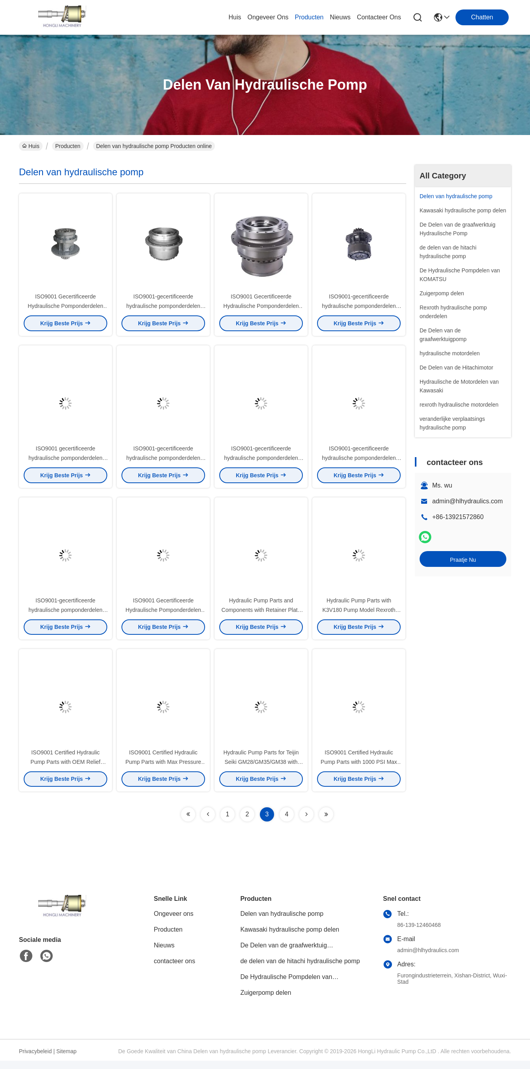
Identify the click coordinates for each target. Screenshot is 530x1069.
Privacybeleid (35, 1059)
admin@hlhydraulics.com (467, 501)
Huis (234, 17)
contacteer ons (379, 17)
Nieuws (164, 953)
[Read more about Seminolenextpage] (188, 823)
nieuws (340, 17)
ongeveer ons (267, 17)
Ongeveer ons (174, 922)
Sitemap (66, 1059)
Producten (67, 146)
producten (309, 17)
